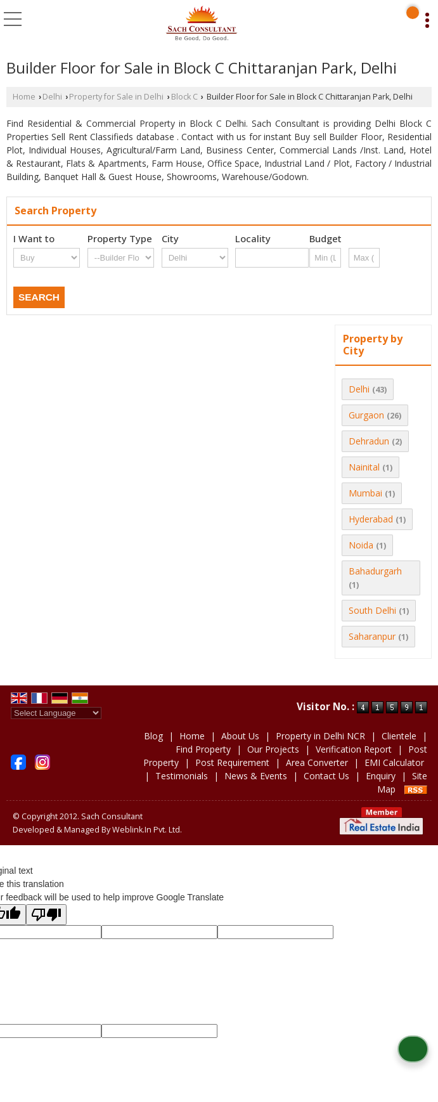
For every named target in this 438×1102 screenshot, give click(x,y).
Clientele (399, 736)
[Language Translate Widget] (56, 713)
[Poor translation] (46, 914)
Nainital (364, 467)
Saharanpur (372, 636)
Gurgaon (366, 415)
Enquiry (381, 776)
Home (24, 96)
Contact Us (326, 776)
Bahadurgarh (375, 571)
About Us (240, 736)
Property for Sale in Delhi (116, 96)
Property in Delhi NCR (320, 736)
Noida (361, 545)
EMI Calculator (394, 762)
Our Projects (273, 749)
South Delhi (372, 610)
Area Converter (317, 762)
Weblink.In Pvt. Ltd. (147, 829)
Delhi (52, 96)
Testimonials (181, 776)
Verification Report (354, 749)
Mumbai (365, 493)
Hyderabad (371, 519)
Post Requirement (232, 762)
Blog (153, 736)
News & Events (255, 776)
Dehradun (369, 441)
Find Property (203, 749)
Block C (184, 96)
